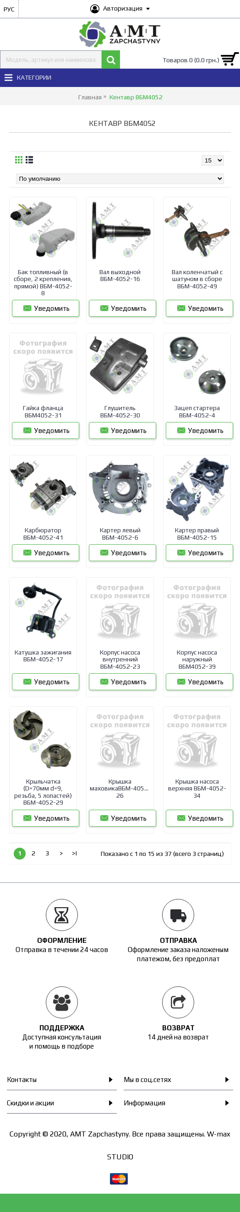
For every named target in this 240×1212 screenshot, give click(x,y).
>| (74, 853)
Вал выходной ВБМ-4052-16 (120, 275)
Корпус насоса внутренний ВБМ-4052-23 (120, 659)
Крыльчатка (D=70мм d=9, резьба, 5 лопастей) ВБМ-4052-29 (43, 792)
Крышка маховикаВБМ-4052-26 (120, 788)
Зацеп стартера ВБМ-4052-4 (197, 411)
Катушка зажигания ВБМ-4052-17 (43, 656)
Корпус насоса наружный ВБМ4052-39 (197, 659)
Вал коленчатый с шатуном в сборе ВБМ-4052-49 (197, 279)
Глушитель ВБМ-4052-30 (120, 411)
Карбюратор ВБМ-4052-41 (43, 533)
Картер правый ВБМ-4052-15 (197, 533)
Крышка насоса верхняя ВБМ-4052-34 (197, 788)
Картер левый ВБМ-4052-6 (120, 533)
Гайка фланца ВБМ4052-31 (43, 411)
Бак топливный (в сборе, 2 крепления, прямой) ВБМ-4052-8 (43, 282)
